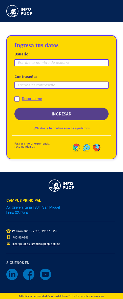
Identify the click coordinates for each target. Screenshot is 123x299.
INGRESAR (61, 114)
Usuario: (22, 54)
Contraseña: (25, 76)
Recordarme (32, 99)
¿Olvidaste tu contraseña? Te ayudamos (61, 128)
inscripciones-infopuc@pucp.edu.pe (36, 244)
